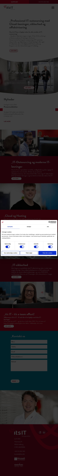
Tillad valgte (29, 252)
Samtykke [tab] (10, 226)
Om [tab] (48, 226)
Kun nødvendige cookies (10, 252)
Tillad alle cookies (47, 252)
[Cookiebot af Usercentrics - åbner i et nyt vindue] (49, 222)
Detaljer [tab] (29, 226)
